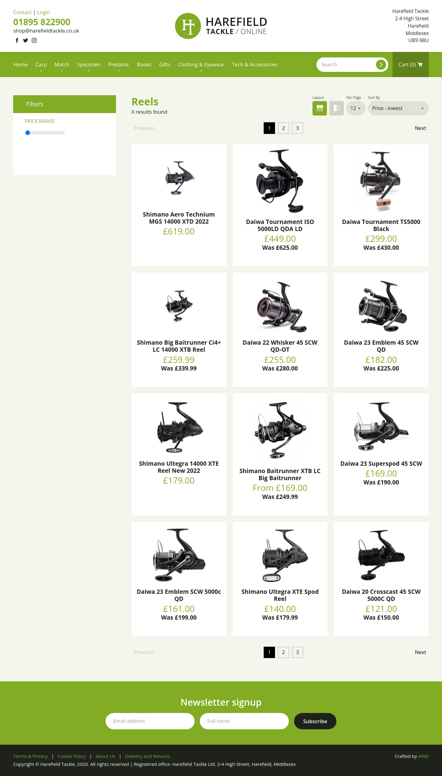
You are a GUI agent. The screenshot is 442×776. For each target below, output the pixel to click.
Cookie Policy (71, 756)
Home (20, 64)
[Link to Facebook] (16, 40)
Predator (118, 64)
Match (62, 64)
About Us (105, 756)
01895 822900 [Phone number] (41, 22)
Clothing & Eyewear (201, 64)
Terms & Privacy (30, 756)
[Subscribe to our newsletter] (315, 721)
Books (144, 64)
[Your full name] (244, 721)
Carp (41, 64)
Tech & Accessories (254, 64)
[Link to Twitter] (25, 40)
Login (43, 12)
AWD (423, 756)
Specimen (88, 64)
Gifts (164, 64)
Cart (411, 64)
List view (336, 108)
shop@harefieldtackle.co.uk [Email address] (46, 30)
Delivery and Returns (147, 756)
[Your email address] (150, 721)
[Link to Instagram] (34, 40)
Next (420, 127)
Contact (22, 12)
